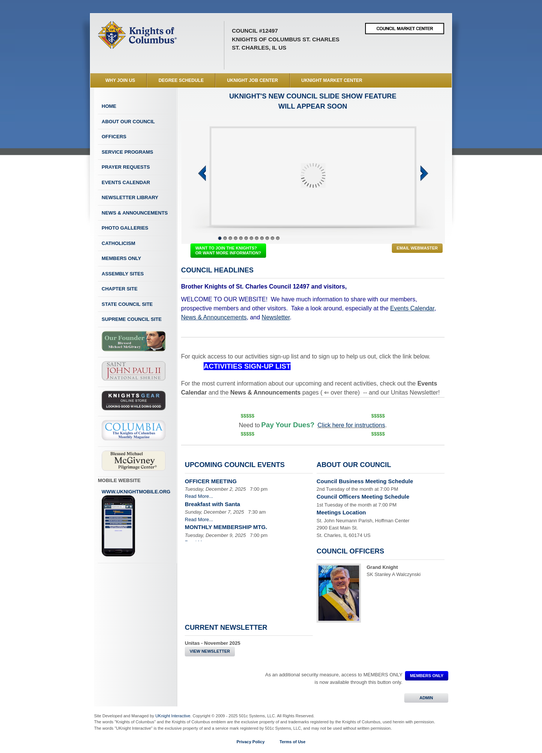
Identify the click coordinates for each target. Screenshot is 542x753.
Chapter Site (119, 289)
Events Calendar (126, 182)
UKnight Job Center (252, 80)
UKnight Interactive (172, 716)
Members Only (121, 258)
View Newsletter (210, 651)
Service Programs (127, 152)
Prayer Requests (126, 167)
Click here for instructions (351, 425)
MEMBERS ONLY (426, 675)
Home (109, 106)
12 (278, 238)
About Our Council (128, 121)
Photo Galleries (125, 228)
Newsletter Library (130, 197)
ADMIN (426, 698)
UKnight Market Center (331, 80)
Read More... (199, 496)
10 (267, 238)
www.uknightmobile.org (136, 523)
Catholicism (118, 243)
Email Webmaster (417, 248)
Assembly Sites (123, 274)
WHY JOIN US (120, 80)
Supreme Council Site (131, 319)
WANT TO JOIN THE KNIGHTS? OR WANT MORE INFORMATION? (228, 250)
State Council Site (127, 304)
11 (272, 238)
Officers (114, 136)
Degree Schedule (181, 80)
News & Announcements (135, 213)
